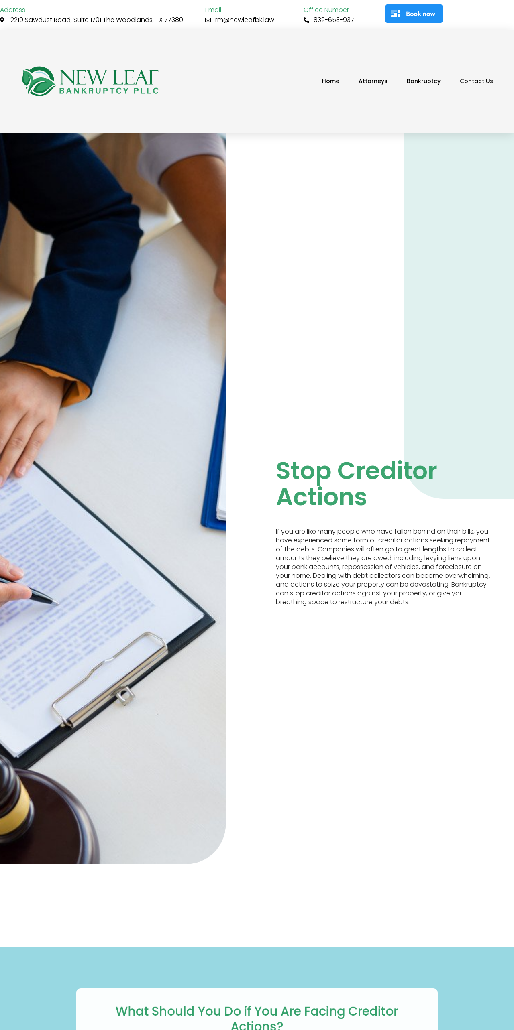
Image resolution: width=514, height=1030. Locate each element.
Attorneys (373, 81)
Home (330, 81)
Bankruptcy (424, 81)
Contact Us (476, 81)
